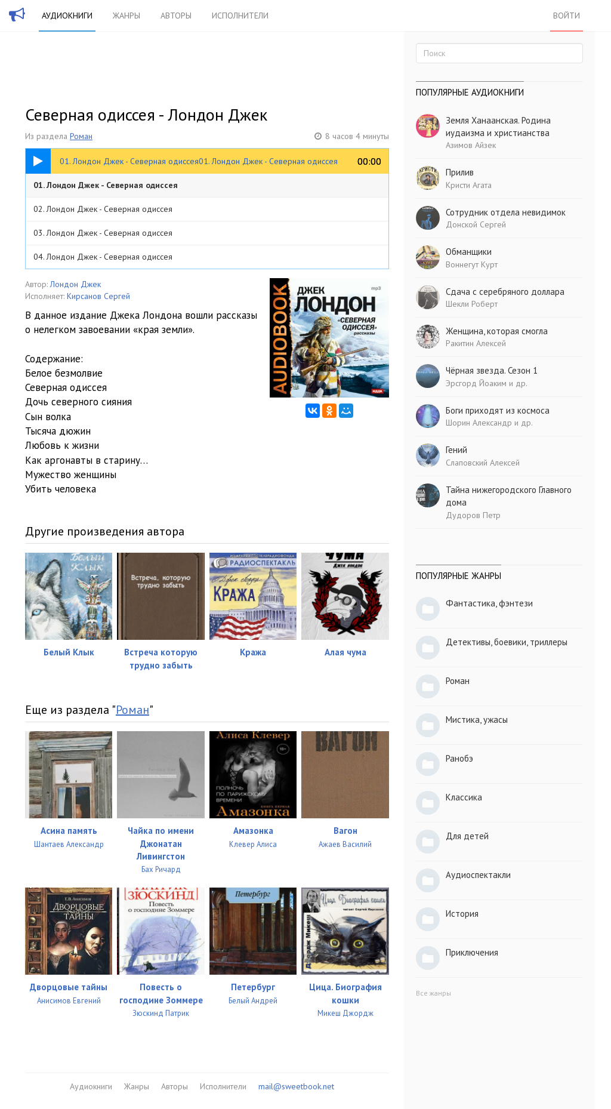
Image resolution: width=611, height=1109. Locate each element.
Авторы (176, 15)
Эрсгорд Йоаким (476, 383)
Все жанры (433, 992)
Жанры (126, 15)
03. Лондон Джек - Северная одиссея (102, 232)
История (462, 913)
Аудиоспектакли (478, 874)
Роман (81, 136)
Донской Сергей (476, 224)
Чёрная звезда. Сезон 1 (492, 370)
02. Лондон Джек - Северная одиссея (102, 209)
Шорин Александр (479, 422)
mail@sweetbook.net (296, 1086)
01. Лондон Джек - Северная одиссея (105, 185)
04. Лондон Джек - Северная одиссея (102, 256)
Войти (566, 15)
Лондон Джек (75, 284)
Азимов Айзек (471, 145)
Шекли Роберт (472, 303)
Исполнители (240, 15)
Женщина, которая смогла (497, 331)
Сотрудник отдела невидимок (506, 212)
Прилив (460, 172)
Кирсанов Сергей (98, 296)
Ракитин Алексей (476, 343)
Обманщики (469, 251)
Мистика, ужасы (477, 719)
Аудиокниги (67, 15)
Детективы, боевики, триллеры (506, 642)
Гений (456, 449)
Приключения (472, 952)
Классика (464, 797)
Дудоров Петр (473, 515)
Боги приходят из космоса (498, 410)
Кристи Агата (469, 185)
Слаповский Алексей (483, 462)
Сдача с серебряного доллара (505, 291)
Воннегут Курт (472, 264)
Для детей (467, 836)
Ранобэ (459, 758)
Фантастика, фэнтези (489, 603)
